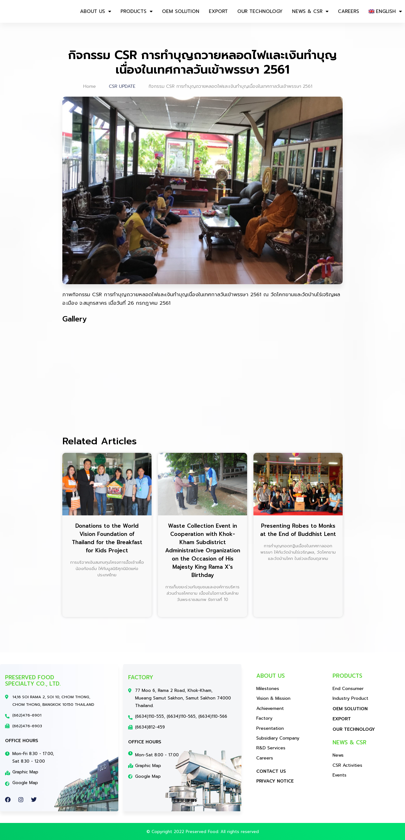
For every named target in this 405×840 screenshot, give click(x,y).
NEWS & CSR (310, 11)
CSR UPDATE (122, 86)
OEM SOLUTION (180, 11)
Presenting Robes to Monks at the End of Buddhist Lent (298, 530)
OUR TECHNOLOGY (260, 11)
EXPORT (218, 11)
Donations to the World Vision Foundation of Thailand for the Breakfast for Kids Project (107, 538)
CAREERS (348, 11)
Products (137, 11)
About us (95, 11)
